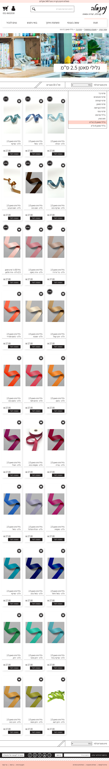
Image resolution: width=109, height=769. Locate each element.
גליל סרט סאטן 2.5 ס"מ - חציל (14, 463)
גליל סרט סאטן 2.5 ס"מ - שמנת (35, 335)
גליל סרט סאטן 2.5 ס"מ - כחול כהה (35, 592)
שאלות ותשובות (91, 765)
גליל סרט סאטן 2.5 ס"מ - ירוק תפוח (35, 720)
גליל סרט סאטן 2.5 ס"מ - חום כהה (35, 206)
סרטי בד (79, 29)
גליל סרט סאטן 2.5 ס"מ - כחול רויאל (57, 592)
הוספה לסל (58, 154)
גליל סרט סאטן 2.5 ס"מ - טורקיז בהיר (57, 656)
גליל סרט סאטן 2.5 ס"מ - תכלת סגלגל (35, 528)
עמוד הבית (103, 29)
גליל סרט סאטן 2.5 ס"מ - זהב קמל (57, 335)
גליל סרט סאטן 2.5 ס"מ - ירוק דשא (57, 720)
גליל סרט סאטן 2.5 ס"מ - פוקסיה (57, 528)
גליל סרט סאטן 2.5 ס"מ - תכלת (57, 142)
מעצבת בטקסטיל (90, 29)
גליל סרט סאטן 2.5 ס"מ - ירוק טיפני (35, 656)
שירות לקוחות (102, 765)
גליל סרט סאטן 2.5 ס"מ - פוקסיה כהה (35, 463)
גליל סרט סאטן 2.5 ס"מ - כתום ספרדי (14, 335)
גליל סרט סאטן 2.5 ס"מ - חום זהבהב (14, 206)
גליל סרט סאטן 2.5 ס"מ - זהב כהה (14, 720)
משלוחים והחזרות (78, 765)
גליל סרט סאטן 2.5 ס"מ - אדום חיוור (35, 399)
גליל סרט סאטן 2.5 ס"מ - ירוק (14, 656)
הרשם (59, 755)
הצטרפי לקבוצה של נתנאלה (13, 755)
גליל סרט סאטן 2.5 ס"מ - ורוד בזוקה (35, 271)
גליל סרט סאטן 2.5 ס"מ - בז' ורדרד (57, 271)
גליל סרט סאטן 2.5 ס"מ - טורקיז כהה (57, 206)
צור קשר (4, 765)
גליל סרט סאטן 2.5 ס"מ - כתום (57, 399)
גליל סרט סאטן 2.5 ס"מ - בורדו (57, 463)
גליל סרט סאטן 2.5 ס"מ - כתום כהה (14, 399)
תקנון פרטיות (20, 765)
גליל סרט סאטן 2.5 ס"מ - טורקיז (14, 142)
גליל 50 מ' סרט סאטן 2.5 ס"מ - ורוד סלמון (13, 271)
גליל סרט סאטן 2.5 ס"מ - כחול (35, 142)
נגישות (12, 765)
